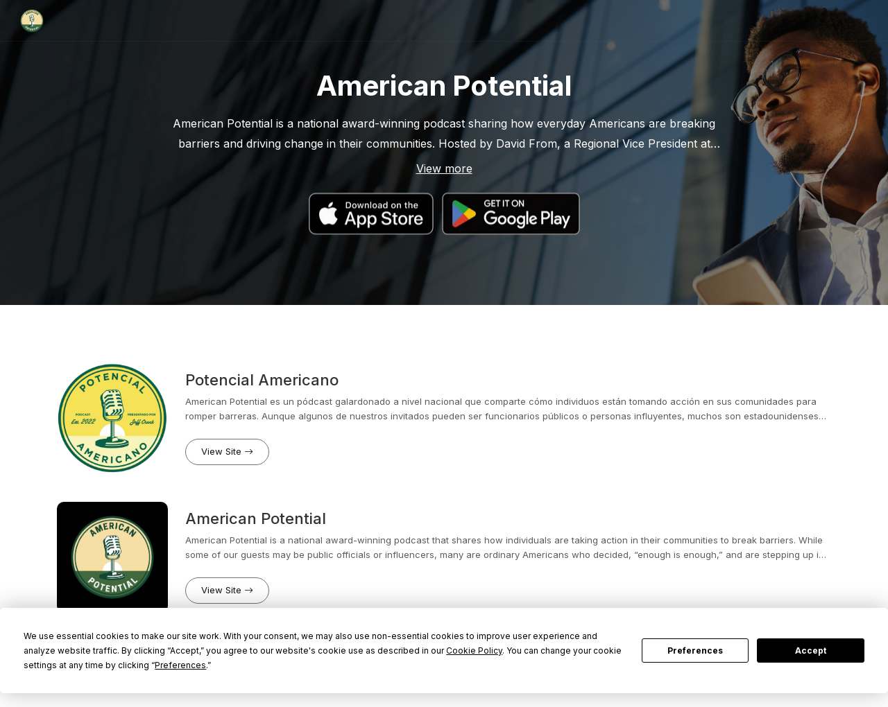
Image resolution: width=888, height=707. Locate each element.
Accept (810, 650)
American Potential (255, 518)
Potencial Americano (262, 380)
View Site (227, 451)
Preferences (695, 650)
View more (444, 169)
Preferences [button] (180, 665)
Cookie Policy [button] (474, 650)
